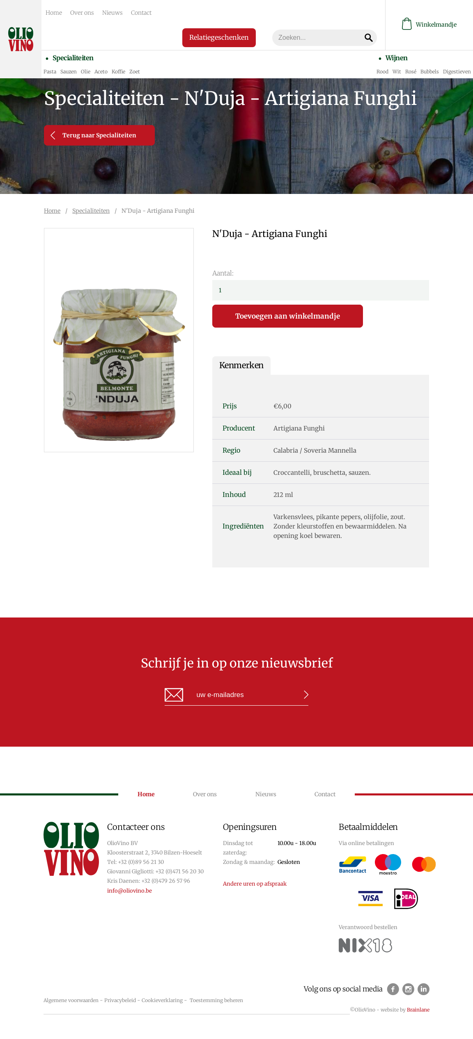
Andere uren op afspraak (255, 883)
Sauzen (68, 71)
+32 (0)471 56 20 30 (179, 871)
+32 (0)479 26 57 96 (165, 880)
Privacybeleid (120, 1000)
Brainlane (418, 1010)
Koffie (118, 71)
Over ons (82, 12)
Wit (397, 71)
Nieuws (112, 12)
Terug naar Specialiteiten (93, 135)
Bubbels (429, 71)
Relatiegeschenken (219, 37)
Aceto (101, 71)
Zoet (134, 71)
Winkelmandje (429, 25)
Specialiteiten (73, 58)
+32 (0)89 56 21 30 (141, 862)
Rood (382, 71)
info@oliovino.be (129, 890)
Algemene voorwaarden (71, 1000)
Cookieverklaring (162, 1000)
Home (54, 12)
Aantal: (223, 273)
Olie (85, 71)
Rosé (410, 71)
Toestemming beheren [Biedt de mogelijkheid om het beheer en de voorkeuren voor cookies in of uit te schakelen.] (216, 1000)
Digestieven (457, 71)
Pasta (50, 71)
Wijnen (397, 58)
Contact (141, 12)
